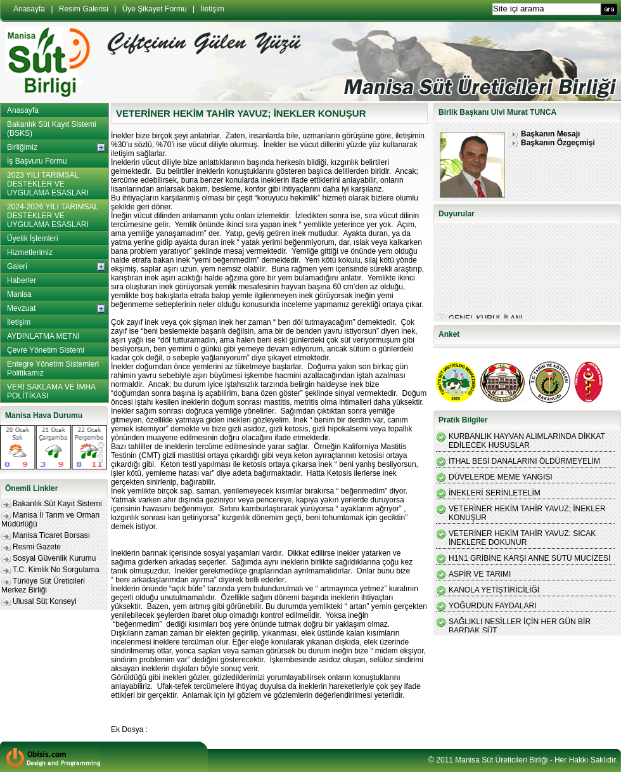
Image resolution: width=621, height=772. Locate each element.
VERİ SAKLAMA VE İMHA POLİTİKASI (51, 391)
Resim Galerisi (83, 8)
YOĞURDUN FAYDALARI (492, 605)
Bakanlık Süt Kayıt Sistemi (57, 503)
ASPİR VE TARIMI (480, 574)
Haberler (21, 280)
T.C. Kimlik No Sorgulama (56, 569)
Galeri (17, 266)
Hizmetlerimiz (30, 252)
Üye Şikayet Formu (154, 8)
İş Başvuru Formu (37, 161)
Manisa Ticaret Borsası (51, 535)
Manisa (19, 294)
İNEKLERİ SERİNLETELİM (495, 492)
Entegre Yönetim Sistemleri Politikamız (53, 368)
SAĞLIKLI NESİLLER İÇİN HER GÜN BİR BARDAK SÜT (520, 626)
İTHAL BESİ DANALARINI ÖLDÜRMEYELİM (524, 461)
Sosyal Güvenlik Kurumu (54, 558)
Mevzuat (21, 308)
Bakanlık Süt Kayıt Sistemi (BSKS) (51, 129)
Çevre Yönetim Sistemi (45, 350)
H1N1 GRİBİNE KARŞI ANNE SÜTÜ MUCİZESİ (529, 558)
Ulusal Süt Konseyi (45, 601)
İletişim (212, 8)
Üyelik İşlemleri (32, 238)
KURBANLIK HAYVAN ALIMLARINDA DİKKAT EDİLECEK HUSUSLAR (527, 441)
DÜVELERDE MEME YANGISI (501, 477)
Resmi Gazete (37, 546)
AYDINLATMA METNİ (43, 336)
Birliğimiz (22, 147)
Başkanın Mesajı (550, 133)
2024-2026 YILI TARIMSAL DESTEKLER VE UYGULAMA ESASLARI (52, 215)
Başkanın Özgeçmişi (558, 142)
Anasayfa (29, 8)
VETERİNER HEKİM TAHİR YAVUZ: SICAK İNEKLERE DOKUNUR (522, 538)
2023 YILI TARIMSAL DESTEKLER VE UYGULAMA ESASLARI (48, 184)
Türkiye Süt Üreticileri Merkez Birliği (43, 585)
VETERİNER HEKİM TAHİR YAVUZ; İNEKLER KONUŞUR (527, 513)
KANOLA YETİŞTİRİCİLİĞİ (494, 590)
